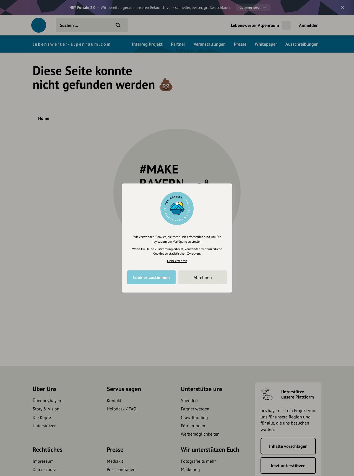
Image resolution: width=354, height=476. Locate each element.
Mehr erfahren (177, 261)
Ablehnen (203, 277)
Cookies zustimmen (151, 277)
